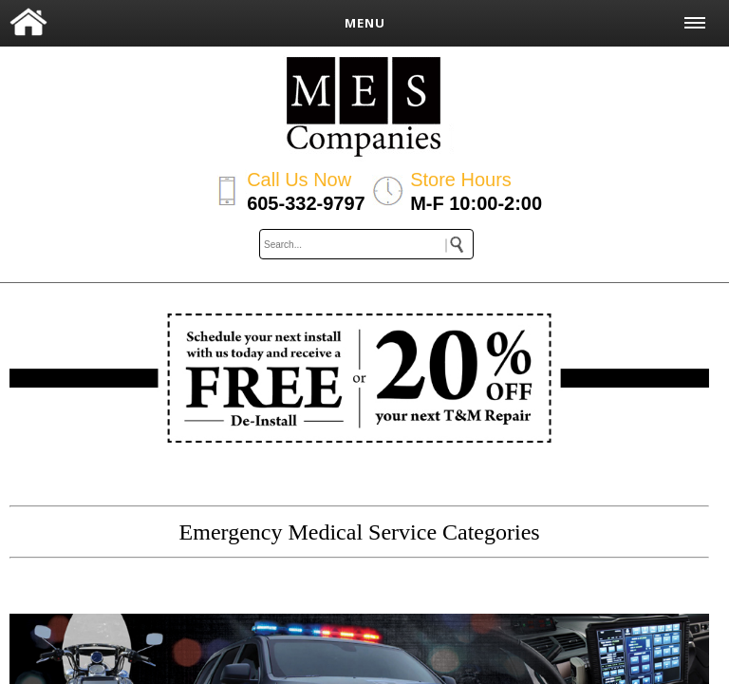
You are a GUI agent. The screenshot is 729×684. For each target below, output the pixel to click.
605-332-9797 (306, 203)
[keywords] (366, 244)
